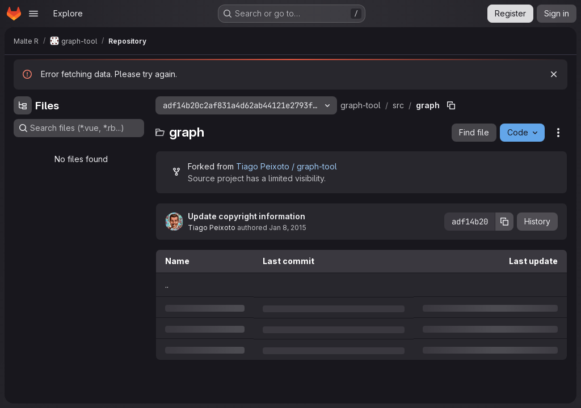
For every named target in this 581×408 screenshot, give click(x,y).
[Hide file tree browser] (23, 105)
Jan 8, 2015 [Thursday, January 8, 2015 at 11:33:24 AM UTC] (287, 227)
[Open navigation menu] (33, 14)
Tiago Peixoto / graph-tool (286, 166)
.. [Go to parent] (167, 285)
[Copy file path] (451, 105)
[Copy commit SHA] (504, 221)
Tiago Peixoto (211, 227)
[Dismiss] (554, 74)
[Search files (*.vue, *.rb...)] (79, 128)
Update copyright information (246, 216)
